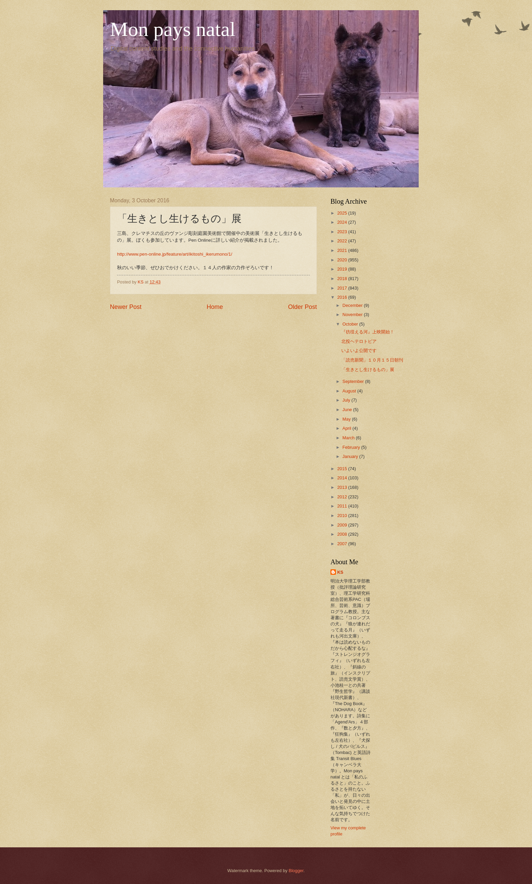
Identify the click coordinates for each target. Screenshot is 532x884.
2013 (342, 487)
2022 (342, 240)
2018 (342, 278)
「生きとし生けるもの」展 (367, 369)
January (350, 456)
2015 (342, 468)
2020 (342, 259)
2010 (342, 515)
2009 (342, 525)
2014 (342, 477)
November (353, 314)
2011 (342, 506)
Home (215, 306)
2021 (342, 250)
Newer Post (125, 306)
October (350, 324)
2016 (342, 297)
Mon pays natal (172, 29)
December (353, 305)
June (347, 409)
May (347, 419)
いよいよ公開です (359, 350)
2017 (342, 288)
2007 (342, 543)
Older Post (302, 306)
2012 (342, 496)
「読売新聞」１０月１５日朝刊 (372, 360)
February (351, 447)
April (347, 428)
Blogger (296, 870)
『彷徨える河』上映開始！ (367, 331)
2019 (342, 269)
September (353, 381)
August (349, 390)
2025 (342, 213)
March (349, 437)
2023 (342, 231)
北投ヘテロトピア (359, 341)
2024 (342, 222)
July (346, 400)
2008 (342, 534)
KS (340, 572)
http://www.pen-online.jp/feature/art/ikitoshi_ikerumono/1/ (174, 254)
